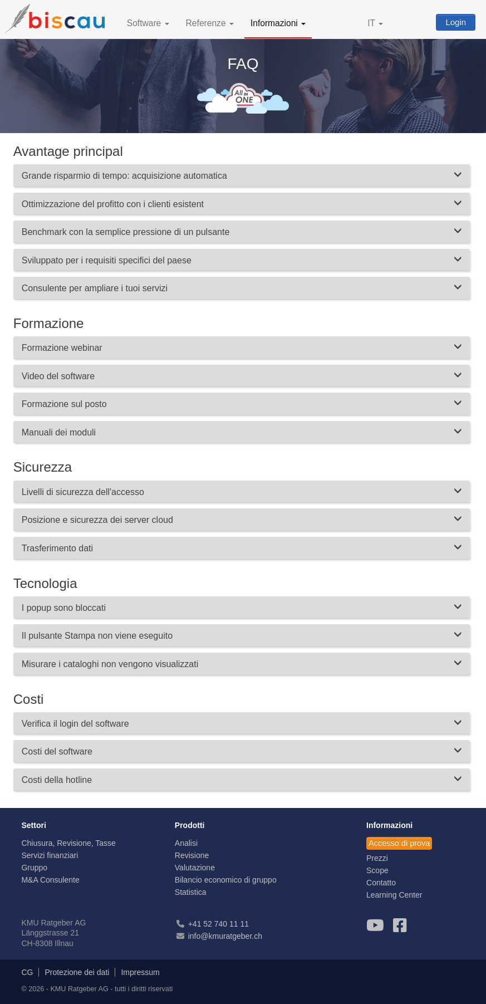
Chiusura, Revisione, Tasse (68, 843)
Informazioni (278, 23)
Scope (377, 870)
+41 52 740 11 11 (218, 923)
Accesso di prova (399, 843)
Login (455, 22)
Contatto (381, 882)
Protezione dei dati (77, 972)
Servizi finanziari (49, 855)
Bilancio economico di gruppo (226, 879)
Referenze (210, 23)
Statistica (191, 892)
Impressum (140, 972)
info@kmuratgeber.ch (225, 936)
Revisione (192, 855)
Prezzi (377, 858)
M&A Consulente (50, 879)
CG (27, 972)
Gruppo (34, 867)
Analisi (186, 843)
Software (148, 23)
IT (375, 23)
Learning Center (394, 894)
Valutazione (195, 867)
